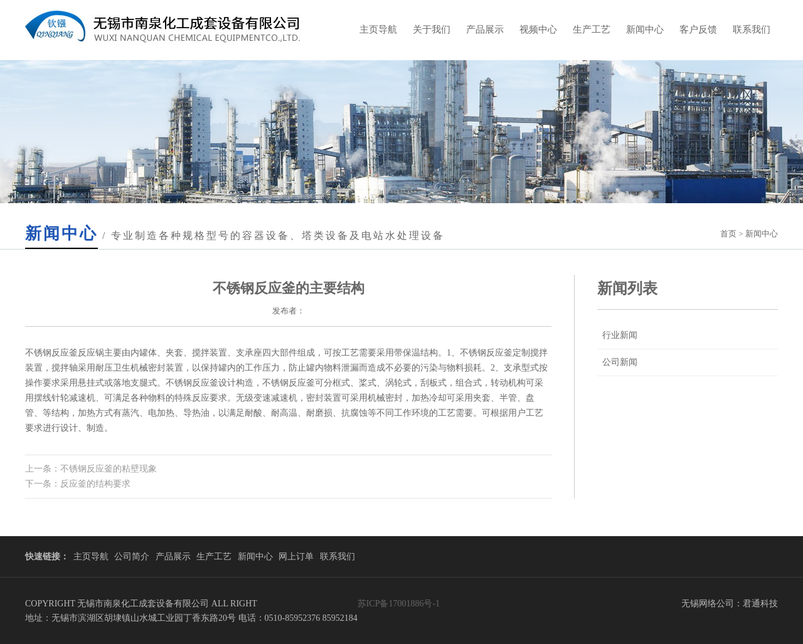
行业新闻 (619, 335)
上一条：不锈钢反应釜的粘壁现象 (91, 468)
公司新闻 (619, 362)
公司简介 (131, 556)
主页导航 (378, 29)
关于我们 (431, 29)
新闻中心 (645, 29)
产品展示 (485, 29)
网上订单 (296, 556)
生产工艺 (591, 29)
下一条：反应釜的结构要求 (77, 483)
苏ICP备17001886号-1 (399, 603)
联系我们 (751, 29)
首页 (728, 233)
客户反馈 (698, 29)
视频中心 (538, 29)
